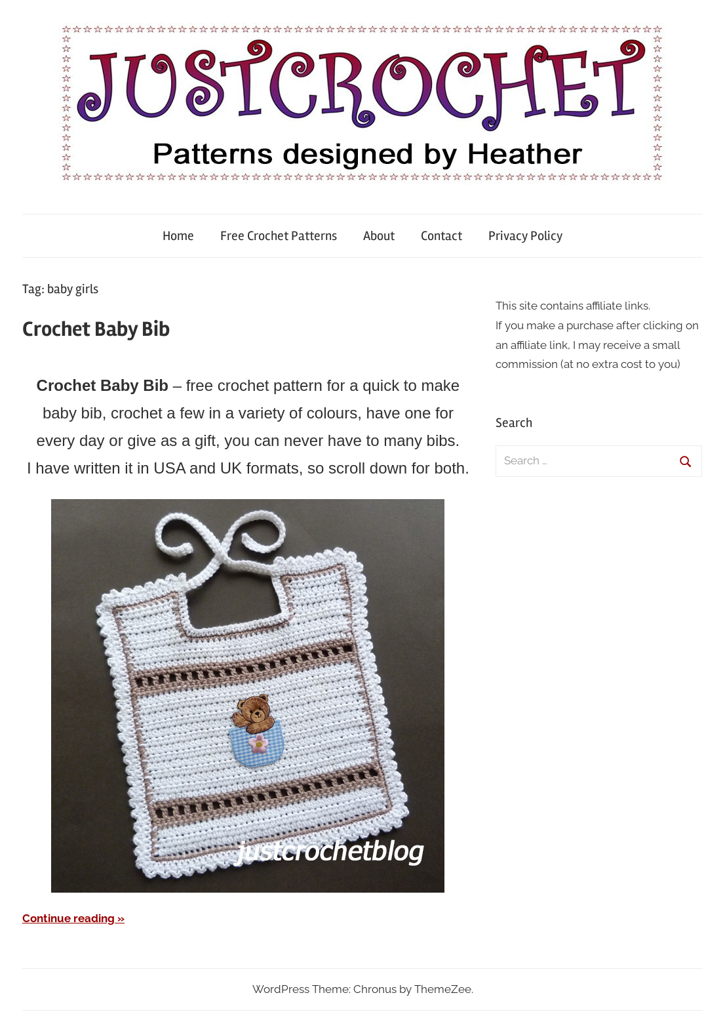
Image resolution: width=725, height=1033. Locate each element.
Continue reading (68, 918)
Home (178, 236)
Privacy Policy (525, 236)
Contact (441, 236)
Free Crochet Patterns (278, 236)
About (379, 236)
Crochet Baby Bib (96, 329)
